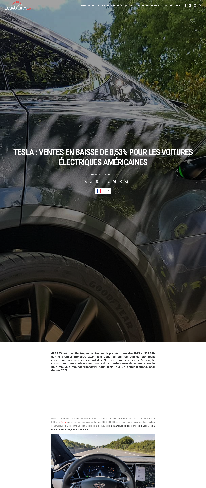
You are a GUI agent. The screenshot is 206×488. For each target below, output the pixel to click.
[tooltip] (129, 260)
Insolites (122, 5)
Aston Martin (137, 440)
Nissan (137, 453)
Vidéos (105, 5)
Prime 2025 (184, 466)
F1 (89, 5)
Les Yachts (63, 450)
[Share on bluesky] (115, 49)
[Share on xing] (120, 49)
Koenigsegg (120, 449)
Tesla (63, 158)
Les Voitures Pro (65, 445)
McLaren (109, 453)
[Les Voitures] (19, 5)
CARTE (171, 5)
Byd (176, 440)
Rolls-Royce (187, 453)
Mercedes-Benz (76, 335)
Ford (157, 444)
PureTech (122, 471)
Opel (144, 453)
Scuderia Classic (65, 455)
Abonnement (14, 445)
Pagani (150, 453)
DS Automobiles (133, 444)
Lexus (160, 449)
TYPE (164, 5)
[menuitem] (83, 5)
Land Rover (151, 449)
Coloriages (148, 466)
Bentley (154, 440)
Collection (134, 5)
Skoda (113, 458)
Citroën (109, 444)
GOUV (175, 466)
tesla (55, 361)
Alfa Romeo (118, 440)
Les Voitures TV (65, 440)
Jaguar (189, 444)
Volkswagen (146, 458)
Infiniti (181, 444)
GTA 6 (61, 462)
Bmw (162, 440)
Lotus (167, 449)
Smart (120, 458)
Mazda (184, 449)
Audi (147, 440)
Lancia (142, 449)
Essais (83, 5)
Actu (113, 5)
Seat (107, 458)
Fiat (151, 444)
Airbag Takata (111, 471)
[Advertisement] (103, 128)
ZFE (157, 466)
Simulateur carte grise (114, 466)
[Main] (103, 395)
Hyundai (172, 444)
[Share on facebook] (79, 49)
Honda (164, 444)
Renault (176, 453)
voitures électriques (71, 361)
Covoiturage (166, 466)
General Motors (58, 335)
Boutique (156, 5)
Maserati (176, 449)
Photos (54, 347)
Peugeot (158, 453)
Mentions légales (16, 460)
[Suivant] (159, 395)
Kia (112, 449)
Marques (96, 5)
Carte (11, 440)
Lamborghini (132, 449)
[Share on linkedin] (103, 49)
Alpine (127, 440)
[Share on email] (126, 49)
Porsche (167, 453)
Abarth (108, 440)
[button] (185, 5)
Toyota (135, 458)
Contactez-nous (15, 455)
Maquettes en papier (134, 466)
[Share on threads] (91, 49)
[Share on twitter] (85, 49)
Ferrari (145, 444)
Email (118, 412)
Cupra (116, 444)
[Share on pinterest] (97, 49)
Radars (145, 5)
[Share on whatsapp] (109, 49)
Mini (130, 453)
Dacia (123, 444)
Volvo (155, 458)
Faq (10, 450)
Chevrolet (184, 440)
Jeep (107, 449)
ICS (60, 467)
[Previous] (46, 395)
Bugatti (169, 440)
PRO (178, 5)
